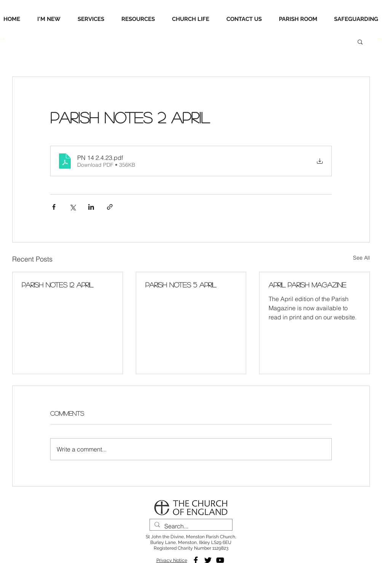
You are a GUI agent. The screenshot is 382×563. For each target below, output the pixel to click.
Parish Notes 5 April (180, 284)
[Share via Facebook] (53, 207)
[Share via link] (109, 207)
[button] (360, 41)
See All (361, 257)
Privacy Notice (171, 560)
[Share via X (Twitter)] (72, 207)
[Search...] (190, 526)
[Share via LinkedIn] (91, 207)
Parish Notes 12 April (57, 284)
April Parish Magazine (307, 284)
